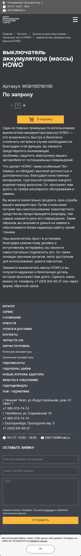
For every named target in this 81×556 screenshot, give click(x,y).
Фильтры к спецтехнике (20, 380)
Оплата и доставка (17, 329)
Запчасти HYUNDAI (16, 346)
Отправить (40, 520)
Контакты (10, 335)
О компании (12, 318)
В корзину (41, 119)
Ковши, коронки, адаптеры (23, 375)
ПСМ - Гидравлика (16, 392)
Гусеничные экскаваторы (18, 358)
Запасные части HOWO (17, 38)
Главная (7, 34)
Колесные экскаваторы (17, 352)
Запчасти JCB (13, 340)
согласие (49, 510)
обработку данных (38, 541)
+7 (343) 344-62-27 (48, 281)
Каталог (22, 34)
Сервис (8, 312)
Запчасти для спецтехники (49, 34)
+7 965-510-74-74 (16, 408)
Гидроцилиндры (15, 386)
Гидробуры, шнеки (17, 369)
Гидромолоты (14, 363)
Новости (9, 323)
